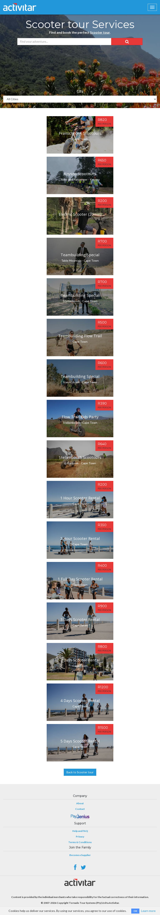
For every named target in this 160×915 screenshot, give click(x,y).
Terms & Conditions (80, 842)
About (80, 803)
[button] (126, 41)
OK (135, 911)
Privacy (80, 836)
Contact (80, 808)
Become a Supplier (80, 855)
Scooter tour (100, 32)
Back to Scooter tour (80, 772)
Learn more (148, 911)
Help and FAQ (80, 830)
